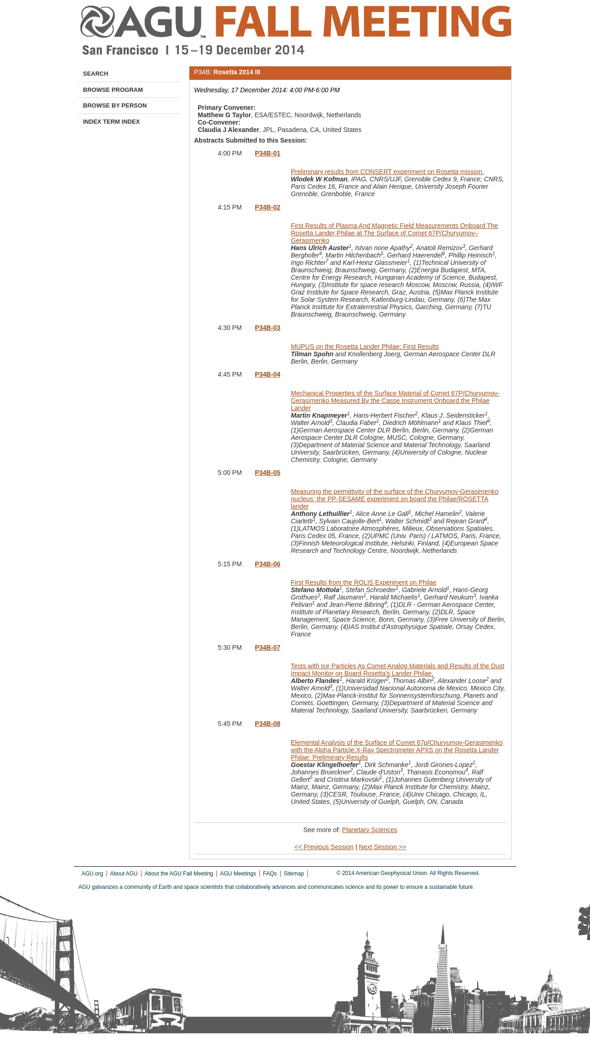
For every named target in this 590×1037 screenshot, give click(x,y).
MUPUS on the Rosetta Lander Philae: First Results (365, 346)
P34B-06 (267, 564)
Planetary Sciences (369, 829)
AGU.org (92, 873)
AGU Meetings (238, 873)
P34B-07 (267, 647)
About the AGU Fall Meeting (179, 873)
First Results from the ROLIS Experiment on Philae (364, 582)
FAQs (270, 873)
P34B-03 (267, 327)
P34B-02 (267, 207)
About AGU (124, 873)
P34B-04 (267, 374)
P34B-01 (267, 153)
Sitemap (294, 873)
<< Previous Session (324, 847)
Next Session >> (383, 847)
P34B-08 (267, 723)
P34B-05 (267, 472)
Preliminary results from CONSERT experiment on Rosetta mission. (387, 171)
